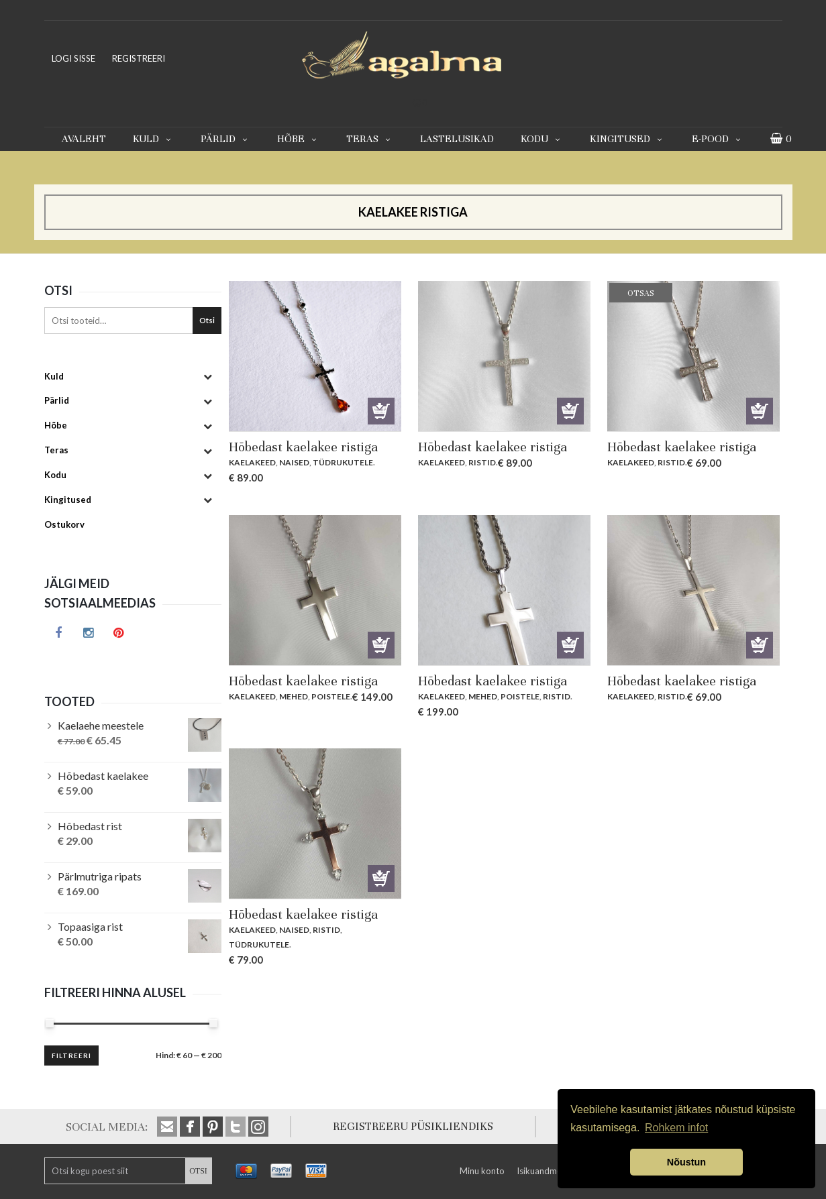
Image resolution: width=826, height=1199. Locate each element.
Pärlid (225, 139)
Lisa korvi (381, 411)
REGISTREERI (138, 58)
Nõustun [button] (686, 1162)
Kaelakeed (252, 462)
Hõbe (298, 139)
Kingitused (627, 139)
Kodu (542, 139)
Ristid (482, 462)
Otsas (759, 411)
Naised (294, 462)
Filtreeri (71, 1055)
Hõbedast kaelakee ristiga (303, 447)
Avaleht (84, 139)
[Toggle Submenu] (208, 376)
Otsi (207, 320)
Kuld (153, 139)
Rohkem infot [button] (676, 1127)
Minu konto (482, 1170)
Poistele (330, 696)
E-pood (717, 139)
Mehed (293, 696)
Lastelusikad (457, 139)
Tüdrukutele (343, 462)
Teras (369, 139)
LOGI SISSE (73, 58)
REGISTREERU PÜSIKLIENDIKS (413, 1126)
